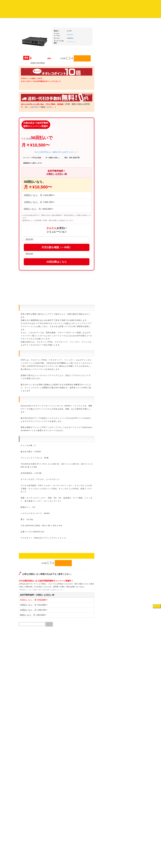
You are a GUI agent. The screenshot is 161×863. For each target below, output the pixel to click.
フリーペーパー (28, 337)
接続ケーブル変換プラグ (131, 273)
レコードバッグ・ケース (131, 254)
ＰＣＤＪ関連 (127, 161)
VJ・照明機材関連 (128, 320)
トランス (26, 228)
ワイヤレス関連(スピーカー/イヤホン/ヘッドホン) (130, 266)
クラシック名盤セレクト (32, 128)
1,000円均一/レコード (31, 276)
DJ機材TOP (17, 14)
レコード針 (126, 220)
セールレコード (28, 262)
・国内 (27, 98)
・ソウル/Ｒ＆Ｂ (31, 203)
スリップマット (128, 224)
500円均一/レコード (30, 271)
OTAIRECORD (80, 858)
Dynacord (94, 38)
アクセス (60, 852)
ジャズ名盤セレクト (30, 113)
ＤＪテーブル (127, 234)
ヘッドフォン (127, 229)
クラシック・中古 (29, 133)
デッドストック (28, 281)
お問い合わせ (52, 14)
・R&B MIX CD (30, 208)
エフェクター (127, 414)
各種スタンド (127, 283)
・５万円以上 (129, 191)
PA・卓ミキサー (128, 315)
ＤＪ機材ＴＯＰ (128, 131)
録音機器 (125, 387)
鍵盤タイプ (128, 370)
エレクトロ (27, 213)
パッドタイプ (129, 375)
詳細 (67, 110)
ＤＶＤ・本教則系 (128, 310)
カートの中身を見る (78, 14)
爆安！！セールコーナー (131, 136)
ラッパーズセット (130, 353)
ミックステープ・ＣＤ (31, 291)
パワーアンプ (95, 45)
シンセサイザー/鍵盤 (129, 392)
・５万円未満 (129, 186)
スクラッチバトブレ (30, 103)
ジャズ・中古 (28, 118)
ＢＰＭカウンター (128, 288)
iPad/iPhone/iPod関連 (130, 239)
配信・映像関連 (128, 325)
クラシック (27, 123)
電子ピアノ (126, 409)
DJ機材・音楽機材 (138, 18)
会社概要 (63, 14)
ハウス (25, 218)
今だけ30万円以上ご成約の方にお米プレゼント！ (80, 163)
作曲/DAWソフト (130, 341)
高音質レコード (28, 143)
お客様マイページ (96, 14)
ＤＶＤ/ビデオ (28, 311)
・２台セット (129, 175)
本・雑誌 (26, 332)
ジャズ (25, 108)
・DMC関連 (29, 194)
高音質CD (26, 138)
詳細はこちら (26, 456)
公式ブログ (41, 14)
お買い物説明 (29, 14)
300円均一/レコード (30, 266)
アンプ (124, 305)
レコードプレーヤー (129, 300)
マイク (124, 278)
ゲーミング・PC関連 (129, 419)
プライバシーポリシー (101, 852)
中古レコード (28, 286)
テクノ (25, 223)
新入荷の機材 (127, 141)
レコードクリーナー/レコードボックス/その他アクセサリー (31, 318)
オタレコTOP (6, 14)
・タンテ (127, 170)
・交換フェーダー (130, 215)
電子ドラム (126, 404)
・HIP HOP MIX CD (32, 189)
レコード (123, 18)
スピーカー (126, 259)
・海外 (27, 93)
